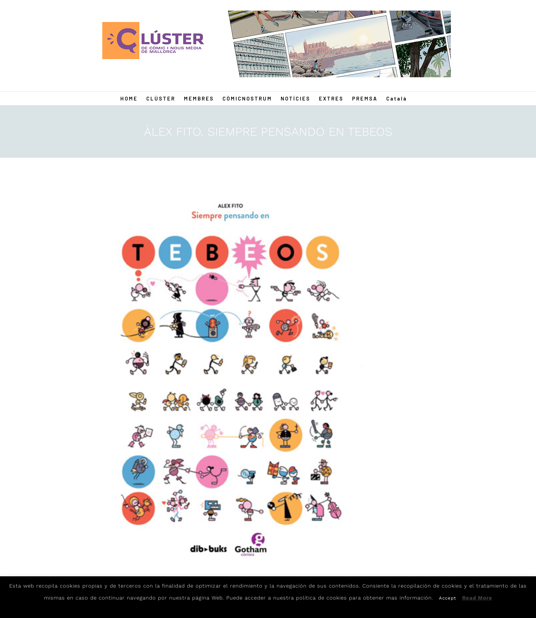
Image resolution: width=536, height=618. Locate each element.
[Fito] (232, 380)
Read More (477, 598)
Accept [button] (447, 598)
